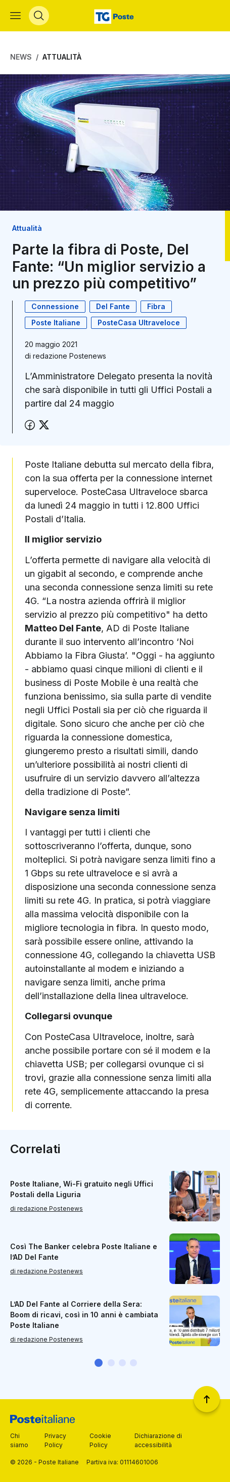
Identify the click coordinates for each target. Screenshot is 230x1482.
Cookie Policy (100, 1440)
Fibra (156, 306)
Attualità (61, 57)
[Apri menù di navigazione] (15, 16)
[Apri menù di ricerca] (39, 16)
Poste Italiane (55, 322)
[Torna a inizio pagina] (207, 1399)
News (21, 57)
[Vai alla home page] (115, 15)
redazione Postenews (69, 356)
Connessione (55, 306)
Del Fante (113, 306)
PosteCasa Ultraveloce (139, 322)
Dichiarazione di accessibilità (158, 1440)
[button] (99, 1363)
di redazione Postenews (46, 1208)
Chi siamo (19, 1440)
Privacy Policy (55, 1440)
